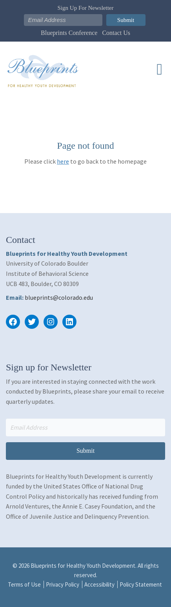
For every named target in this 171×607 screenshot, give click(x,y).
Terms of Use (24, 584)
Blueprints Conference (69, 32)
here (63, 161)
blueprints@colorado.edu (59, 297)
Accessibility (99, 584)
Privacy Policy (62, 584)
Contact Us (116, 32)
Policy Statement (141, 584)
